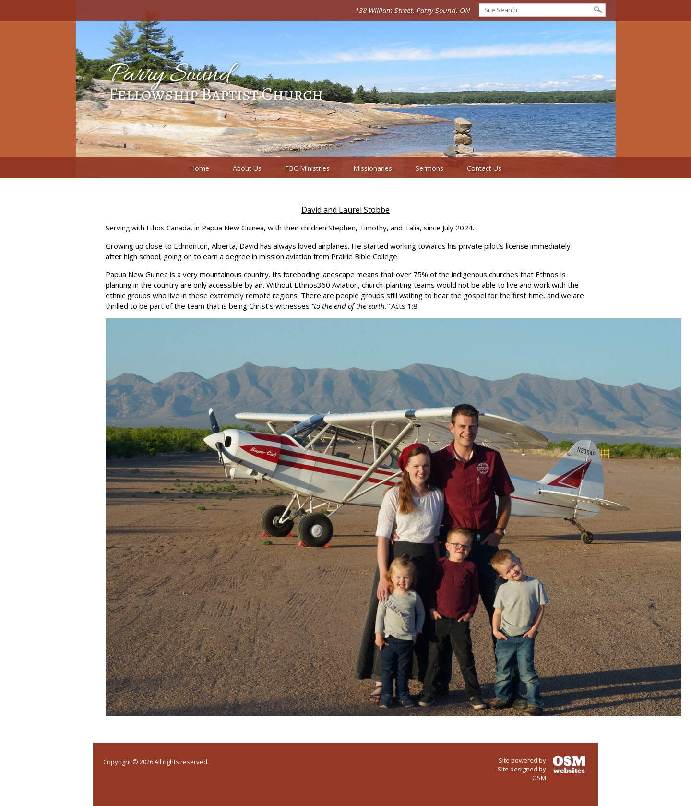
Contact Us (484, 168)
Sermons (429, 168)
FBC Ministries (307, 168)
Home (199, 168)
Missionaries (372, 168)
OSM (539, 777)
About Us (247, 168)
